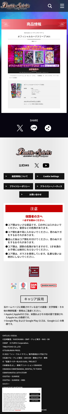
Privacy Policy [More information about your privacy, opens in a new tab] (18, 410)
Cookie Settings (51, 176)
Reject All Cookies (35, 397)
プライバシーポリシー (20, 186)
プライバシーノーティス (51, 186)
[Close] (39, 390)
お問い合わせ (35, 194)
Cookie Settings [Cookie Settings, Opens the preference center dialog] (35, 400)
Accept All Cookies (35, 394)
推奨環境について (20, 176)
